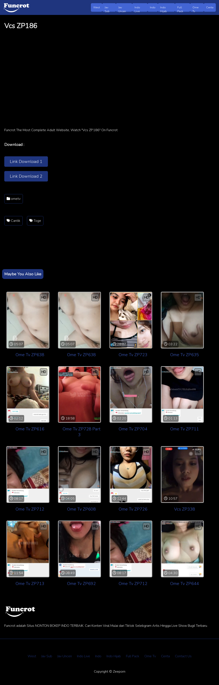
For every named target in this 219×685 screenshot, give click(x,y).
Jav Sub (107, 9)
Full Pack (180, 9)
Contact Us (183, 656)
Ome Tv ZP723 (133, 355)
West (96, 7)
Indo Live (137, 9)
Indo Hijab (163, 9)
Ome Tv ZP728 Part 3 (82, 432)
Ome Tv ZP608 (81, 509)
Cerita (209, 7)
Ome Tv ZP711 (184, 429)
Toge (35, 220)
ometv (14, 198)
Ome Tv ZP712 (30, 509)
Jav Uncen (122, 9)
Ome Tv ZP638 (30, 355)
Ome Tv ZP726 (133, 509)
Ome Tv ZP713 (30, 583)
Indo (152, 7)
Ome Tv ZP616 (30, 429)
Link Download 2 (26, 176)
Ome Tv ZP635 (184, 355)
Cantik (13, 220)
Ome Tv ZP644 (184, 583)
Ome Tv (195, 9)
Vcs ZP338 (184, 509)
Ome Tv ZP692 (81, 583)
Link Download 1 (26, 161)
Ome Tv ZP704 (133, 429)
